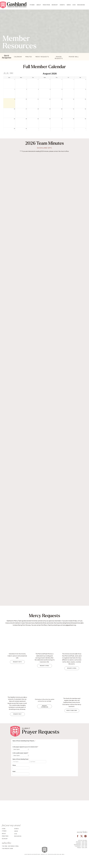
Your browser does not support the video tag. (44, 813)
